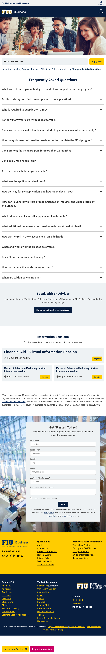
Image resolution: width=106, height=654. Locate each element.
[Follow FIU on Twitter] (84, 607)
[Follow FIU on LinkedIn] (77, 607)
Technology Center (81, 545)
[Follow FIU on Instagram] (74, 607)
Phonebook (42, 585)
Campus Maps (43, 592)
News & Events (44, 555)
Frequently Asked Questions (87, 69)
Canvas (40, 598)
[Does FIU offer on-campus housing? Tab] (53, 257)
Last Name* (35, 450)
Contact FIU (78, 600)
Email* (33, 459)
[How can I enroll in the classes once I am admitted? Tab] (53, 237)
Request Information (42, 649)
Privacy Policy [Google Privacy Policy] (52, 516)
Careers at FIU (8, 611)
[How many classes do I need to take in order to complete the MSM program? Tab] (53, 140)
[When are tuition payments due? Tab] (53, 278)
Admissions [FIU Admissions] (7, 589)
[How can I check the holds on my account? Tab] (53, 267)
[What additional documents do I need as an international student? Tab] (53, 226)
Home (4, 69)
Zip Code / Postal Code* (40, 478)
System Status (44, 605)
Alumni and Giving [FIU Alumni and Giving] (10, 608)
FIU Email (41, 602)
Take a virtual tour (45, 564)
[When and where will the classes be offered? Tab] (53, 247)
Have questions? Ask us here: (42, 487)
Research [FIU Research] (6, 598)
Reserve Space (44, 608)
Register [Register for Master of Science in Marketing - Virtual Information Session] (45, 377)
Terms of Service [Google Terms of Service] (67, 516)
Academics (15, 69)
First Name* (35, 440)
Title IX (40, 615)
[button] (101, 11)
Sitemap (59, 630)
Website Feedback (46, 561)
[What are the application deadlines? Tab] (53, 181)
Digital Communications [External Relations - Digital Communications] (58, 627)
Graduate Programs (31, 69)
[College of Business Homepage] (14, 11)
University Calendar (46, 589)
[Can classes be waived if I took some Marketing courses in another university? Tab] (53, 130)
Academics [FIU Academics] (7, 592)
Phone (32, 468)
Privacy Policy (49, 513)
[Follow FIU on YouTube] (88, 607)
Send (63, 504)
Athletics (6, 605)
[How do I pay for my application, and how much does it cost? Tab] (53, 192)
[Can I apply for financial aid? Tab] (53, 161)
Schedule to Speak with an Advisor (53, 310)
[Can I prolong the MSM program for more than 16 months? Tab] (53, 151)
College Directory (81, 551)
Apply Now (97, 61)
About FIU (6, 585)
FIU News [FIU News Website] (77, 603)
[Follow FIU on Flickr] (91, 607)
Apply (40, 545)
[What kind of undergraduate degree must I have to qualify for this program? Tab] (53, 89)
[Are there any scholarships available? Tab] (53, 171)
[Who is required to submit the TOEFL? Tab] (53, 110)
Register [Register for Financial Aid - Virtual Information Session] (97, 359)
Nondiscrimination (45, 611)
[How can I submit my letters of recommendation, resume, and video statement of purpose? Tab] (53, 204)
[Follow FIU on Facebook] (80, 607)
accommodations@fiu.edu (13, 401)
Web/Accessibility (94, 627)
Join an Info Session (15, 649)
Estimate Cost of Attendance (15, 615)
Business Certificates (47, 551)
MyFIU (40, 595)
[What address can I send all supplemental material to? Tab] (53, 216)
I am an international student (43, 498)
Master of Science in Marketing (56, 69)
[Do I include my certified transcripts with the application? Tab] (53, 99)
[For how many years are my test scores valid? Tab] (53, 120)
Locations (6, 595)
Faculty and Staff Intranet (85, 548)
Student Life (7, 602)
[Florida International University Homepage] (15, 3)
